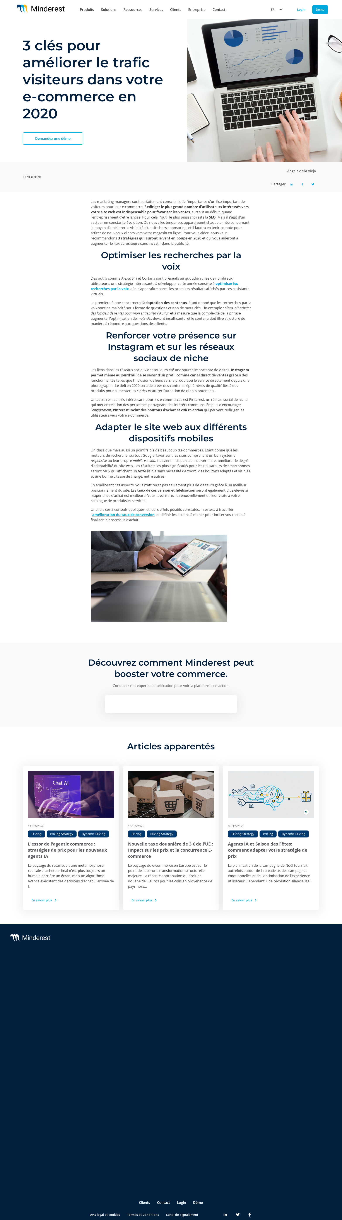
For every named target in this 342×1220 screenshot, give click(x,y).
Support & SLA (168, 966)
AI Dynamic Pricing (94, 994)
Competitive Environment (99, 1078)
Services (156, 9)
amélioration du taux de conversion (123, 514)
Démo (198, 1186)
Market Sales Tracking (96, 1029)
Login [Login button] (301, 9)
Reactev (38, 975)
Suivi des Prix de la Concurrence (104, 976)
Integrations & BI (170, 983)
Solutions (108, 9)
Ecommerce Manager (95, 1160)
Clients (175, 9)
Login (181, 1186)
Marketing (88, 1133)
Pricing (36, 834)
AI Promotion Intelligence (99, 1020)
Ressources (132, 9)
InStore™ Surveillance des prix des (102, 1049)
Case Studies (293, 975)
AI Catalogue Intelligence (98, 1011)
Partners (229, 975)
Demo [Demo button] (320, 9)
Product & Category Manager (102, 1151)
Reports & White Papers (302, 983)
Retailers (86, 1097)
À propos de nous (236, 966)
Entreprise (196, 9)
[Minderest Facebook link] (249, 1198)
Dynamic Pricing (93, 834)
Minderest (39, 966)
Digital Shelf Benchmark (98, 1060)
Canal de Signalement (182, 1198)
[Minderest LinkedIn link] (225, 1198)
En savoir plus (44, 900)
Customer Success (171, 975)
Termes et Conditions (143, 1198)
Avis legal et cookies (105, 1198)
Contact (218, 9)
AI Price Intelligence (94, 1003)
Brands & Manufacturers (98, 1106)
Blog (287, 966)
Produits (87, 9)
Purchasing (88, 1142)
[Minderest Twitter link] (237, 1198)
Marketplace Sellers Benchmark (103, 1037)
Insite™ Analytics (92, 1069)
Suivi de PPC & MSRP (95, 985)
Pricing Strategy (61, 834)
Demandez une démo (53, 138)
